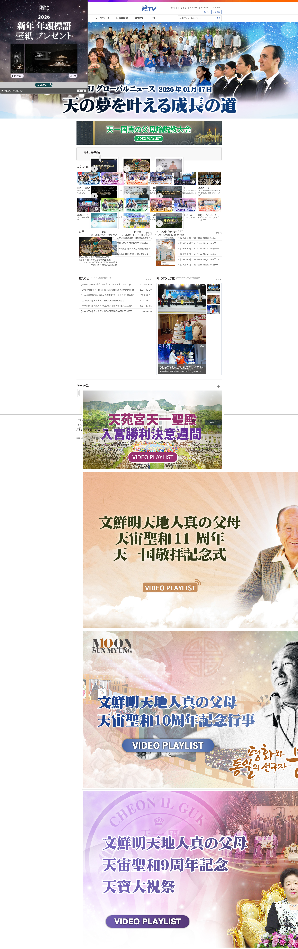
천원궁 (88, 433)
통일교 (82, 433)
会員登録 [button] (216, 12)
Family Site (213, 422)
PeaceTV (149, 8)
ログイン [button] (206, 12)
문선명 (80, 433)
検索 (218, 18)
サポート (155, 18)
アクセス (114, 419)
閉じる (81, 91)
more (149, 232)
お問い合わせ (124, 419)
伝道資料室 (122, 18)
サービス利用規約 (83, 419)
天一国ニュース (102, 18)
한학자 (77, 433)
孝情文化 (139, 18)
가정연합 (85, 433)
